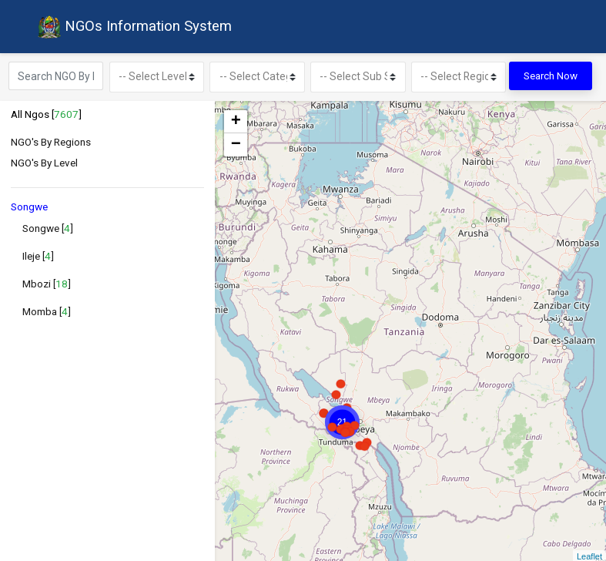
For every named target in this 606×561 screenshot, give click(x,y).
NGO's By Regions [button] (51, 139)
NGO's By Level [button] (44, 161)
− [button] (236, 142)
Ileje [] (38, 253)
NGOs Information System (132, 26)
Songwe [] (47, 226)
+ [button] (236, 119)
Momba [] (46, 309)
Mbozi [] (46, 281)
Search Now (551, 75)
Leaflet (589, 554)
